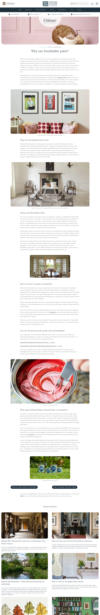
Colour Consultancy (40, 9)
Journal (79, 9)
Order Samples (8, 3)
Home (40, 47)
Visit (72, 9)
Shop (20, 9)
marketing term (61, 77)
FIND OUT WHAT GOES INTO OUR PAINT (24, 487)
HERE (21, 496)
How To (52, 9)
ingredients (52, 312)
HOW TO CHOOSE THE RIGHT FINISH (64, 487)
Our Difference (62, 9)
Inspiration (28, 9)
